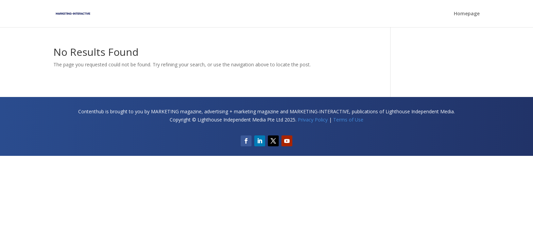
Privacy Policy (313, 119)
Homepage (467, 14)
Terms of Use (348, 119)
